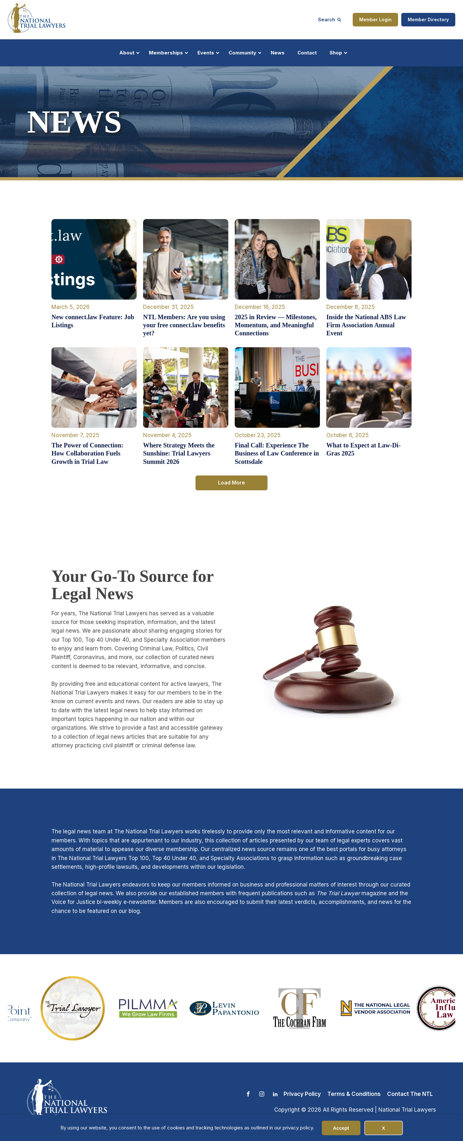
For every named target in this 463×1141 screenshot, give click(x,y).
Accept (341, 1128)
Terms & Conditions (354, 1094)
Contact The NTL (410, 1094)
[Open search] (329, 19)
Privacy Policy (302, 1094)
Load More (231, 482)
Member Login (375, 19)
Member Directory (428, 19)
